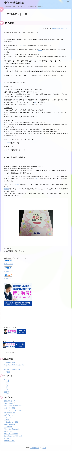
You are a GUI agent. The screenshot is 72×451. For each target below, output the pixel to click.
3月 (7, 387)
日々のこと (64, 28)
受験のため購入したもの (12, 429)
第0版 (44, 448)
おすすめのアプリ (10, 403)
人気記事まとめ (9, 362)
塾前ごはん (8, 431)
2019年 (6, 393)
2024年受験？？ (9, 401)
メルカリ (7, 420)
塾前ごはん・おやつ (11, 434)
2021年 (6, 379)
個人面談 (9, 23)
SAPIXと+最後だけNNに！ (14, 369)
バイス (40, 50)
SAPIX (7, 143)
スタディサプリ (9, 415)
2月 (7, 389)
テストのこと (8, 417)
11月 (7, 381)
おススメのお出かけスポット (14, 406)
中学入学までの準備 (11, 422)
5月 (7, 384)
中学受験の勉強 (55, 28)
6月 (7, 382)
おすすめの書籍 (9, 408)
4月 (7, 386)
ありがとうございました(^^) (14, 365)
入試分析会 (8, 427)
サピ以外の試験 (9, 413)
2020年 (6, 392)
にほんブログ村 (8, 264)
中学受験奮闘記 (14, 2)
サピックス (20, 45)
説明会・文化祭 (9, 441)
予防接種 (7, 372)
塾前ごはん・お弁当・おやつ (14, 436)
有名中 (6, 367)
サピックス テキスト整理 (13, 410)
